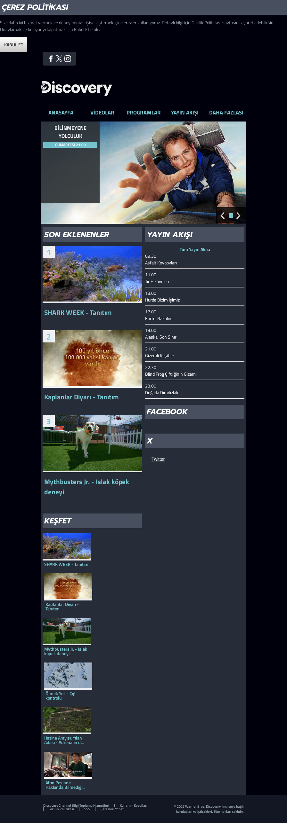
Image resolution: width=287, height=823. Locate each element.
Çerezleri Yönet (112, 809)
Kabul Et (13, 44)
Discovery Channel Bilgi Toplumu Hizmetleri (76, 805)
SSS (87, 809)
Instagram (67, 58)
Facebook (50, 58)
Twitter (59, 58)
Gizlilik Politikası (61, 809)
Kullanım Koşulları (133, 805)
